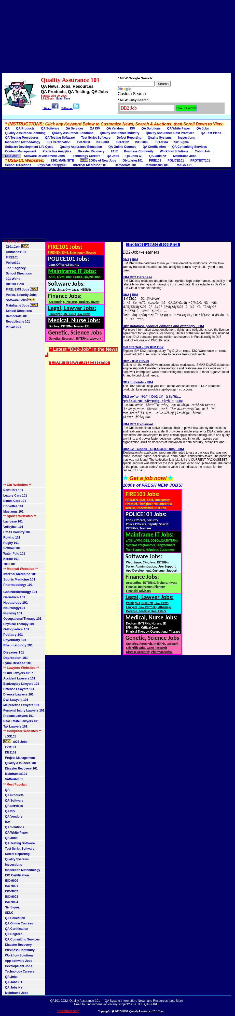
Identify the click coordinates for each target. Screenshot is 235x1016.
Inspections (186, 137)
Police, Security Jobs (20, 295)
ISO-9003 (141, 142)
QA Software (50, 128)
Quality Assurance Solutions (72, 133)
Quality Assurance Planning (25, 133)
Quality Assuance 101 (19, 763)
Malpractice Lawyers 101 (21, 705)
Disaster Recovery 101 (20, 768)
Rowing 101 (11, 537)
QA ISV (95, 128)
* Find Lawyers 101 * (18, 673)
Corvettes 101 (13, 506)
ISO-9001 (102, 142)
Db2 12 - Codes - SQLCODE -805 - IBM (153, 449)
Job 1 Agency (14, 268)
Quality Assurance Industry (120, 133)
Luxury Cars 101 (15, 495)
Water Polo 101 (14, 553)
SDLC (8, 913)
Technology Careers (85, 156)
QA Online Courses (122, 147)
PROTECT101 (200, 160)
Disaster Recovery (91, 151)
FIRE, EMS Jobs (20, 289)
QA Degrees (12, 934)
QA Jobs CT (134, 156)
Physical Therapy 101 (18, 624)
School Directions (18, 165)
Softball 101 (11, 548)
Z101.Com (16, 246)
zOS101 (9, 736)
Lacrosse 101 (13, 521)
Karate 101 (11, 559)
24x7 (114, 151)
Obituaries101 (132, 160)
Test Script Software (95, 137)
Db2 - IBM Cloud (136, 361)
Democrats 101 (124, 165)
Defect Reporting (129, 137)
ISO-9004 (161, 142)
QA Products (25, 128)
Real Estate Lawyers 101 (21, 721)
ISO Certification (59, 142)
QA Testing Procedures (22, 137)
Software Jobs (19, 300)
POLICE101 (176, 160)
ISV (132, 128)
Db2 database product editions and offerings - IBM (163, 326)
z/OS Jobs (15, 741)
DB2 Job (11, 156)
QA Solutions (151, 128)
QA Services (74, 128)
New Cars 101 (13, 490)
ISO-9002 (122, 142)
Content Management (20, 151)
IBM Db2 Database (137, 277)
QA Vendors (115, 128)
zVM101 (9, 747)
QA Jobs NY (158, 156)
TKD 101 (9, 564)
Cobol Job (202, 151)
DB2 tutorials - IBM (138, 382)
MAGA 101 (183, 165)
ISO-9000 (83, 142)
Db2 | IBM (130, 260)
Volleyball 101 (13, 527)
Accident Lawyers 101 (19, 678)
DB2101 (9, 752)
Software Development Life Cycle (29, 147)
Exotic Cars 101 (14, 501)
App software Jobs (17, 961)
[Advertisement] (116, 37)
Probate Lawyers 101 (18, 716)
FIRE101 (155, 160)
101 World (11, 279)
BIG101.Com (13, 284)
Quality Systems (160, 137)
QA (7, 128)
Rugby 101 (11, 543)
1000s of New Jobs (98, 160)
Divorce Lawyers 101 (18, 694)
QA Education (14, 918)
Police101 (11, 263)
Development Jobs (17, 966)
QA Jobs (202, 128)
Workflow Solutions (174, 151)
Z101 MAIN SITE (62, 160)
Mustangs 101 (13, 511)
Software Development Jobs (44, 156)
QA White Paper (178, 128)
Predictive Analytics (57, 151)
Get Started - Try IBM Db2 (143, 347)
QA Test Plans (211, 133)
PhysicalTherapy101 (52, 165)
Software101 (13, 779)
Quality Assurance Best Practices (170, 133)
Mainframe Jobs (184, 156)
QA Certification (154, 147)
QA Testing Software (60, 137)
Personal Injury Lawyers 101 (23, 710)
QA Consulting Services (189, 147)
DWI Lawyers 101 (15, 700)
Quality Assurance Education (81, 147)
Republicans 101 (156, 165)
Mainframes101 (15, 774)
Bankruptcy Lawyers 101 (21, 684)
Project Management (19, 758)
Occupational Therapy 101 (22, 618)
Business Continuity (139, 151)
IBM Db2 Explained (138, 424)
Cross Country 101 (17, 532)
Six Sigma (181, 142)
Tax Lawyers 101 (15, 726)
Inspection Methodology (22, 142)
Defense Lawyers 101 (18, 689)
